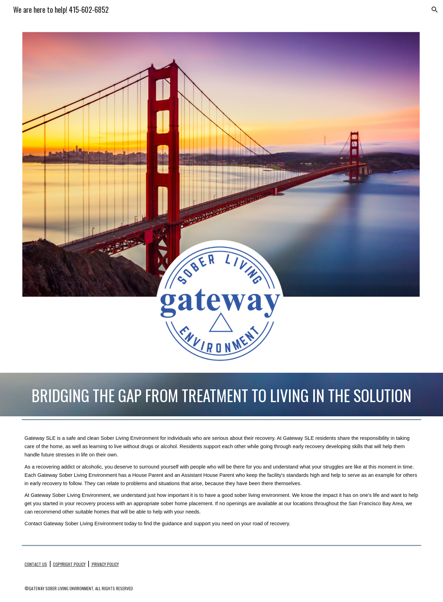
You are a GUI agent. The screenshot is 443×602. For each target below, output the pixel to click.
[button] (434, 9)
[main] (221, 394)
